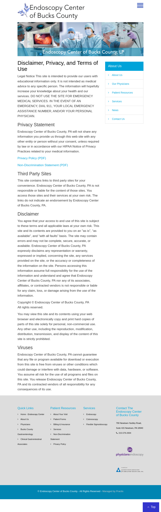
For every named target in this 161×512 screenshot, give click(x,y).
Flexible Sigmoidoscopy (97, 424)
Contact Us (118, 118)
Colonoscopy (92, 419)
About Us (115, 66)
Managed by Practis (112, 491)
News (115, 110)
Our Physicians (120, 83)
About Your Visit (60, 414)
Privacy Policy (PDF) (32, 158)
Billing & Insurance (61, 424)
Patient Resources (122, 92)
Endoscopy (91, 414)
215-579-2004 (123, 433)
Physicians (25, 424)
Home (23, 414)
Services (117, 101)
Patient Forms (59, 419)
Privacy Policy (59, 444)
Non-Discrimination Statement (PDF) (43, 165)
